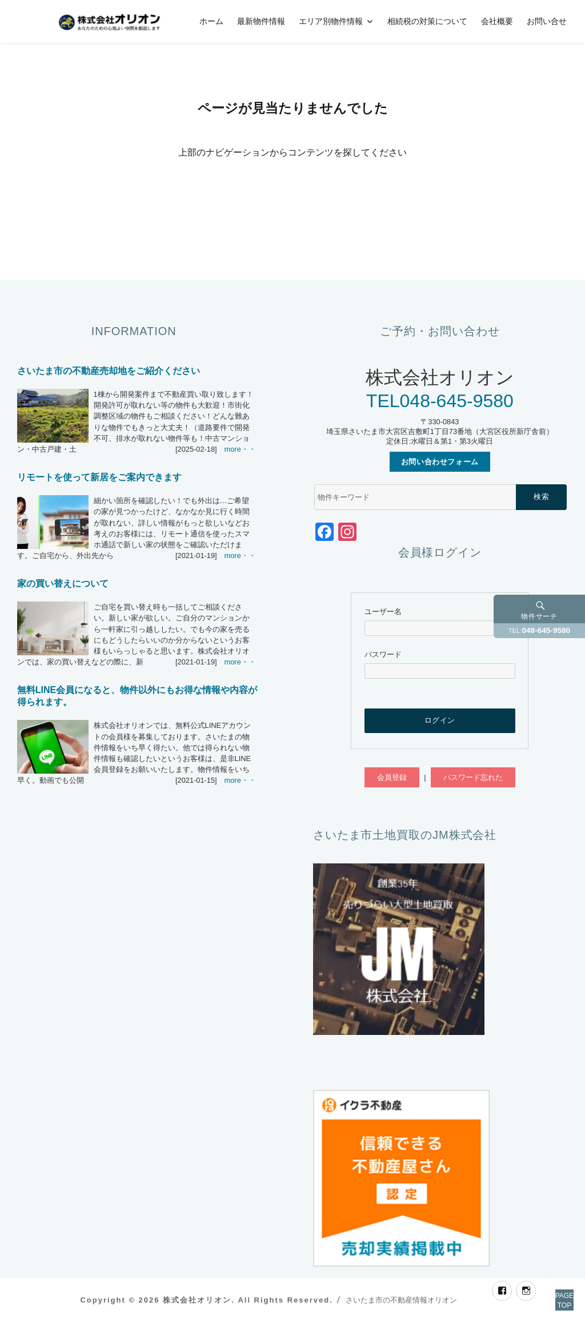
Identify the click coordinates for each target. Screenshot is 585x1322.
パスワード (383, 654)
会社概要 (497, 21)
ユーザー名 (383, 611)
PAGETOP (552, 1288)
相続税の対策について (427, 21)
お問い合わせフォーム (440, 461)
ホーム (211, 21)
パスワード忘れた (473, 777)
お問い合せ (547, 21)
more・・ (240, 449)
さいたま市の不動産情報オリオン (401, 1300)
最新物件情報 (261, 21)
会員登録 (392, 777)
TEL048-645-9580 (440, 401)
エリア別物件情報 (331, 21)
